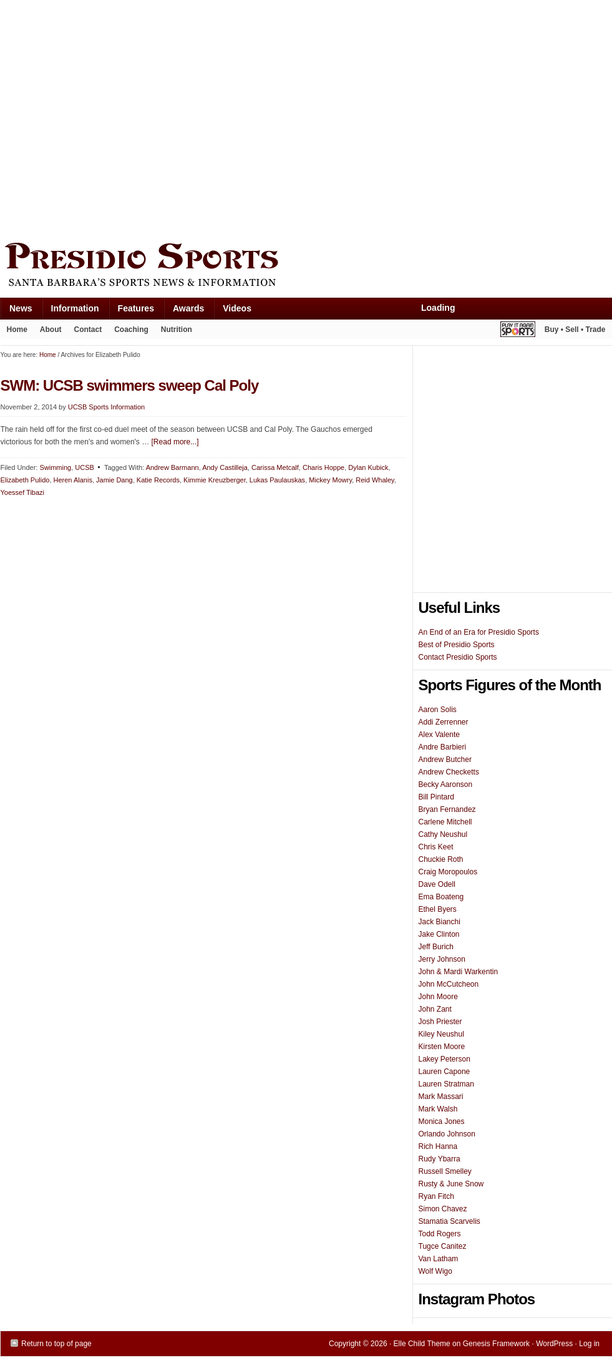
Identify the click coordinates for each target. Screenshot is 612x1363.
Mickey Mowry (330, 480)
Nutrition (176, 329)
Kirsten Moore (442, 1046)
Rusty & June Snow (451, 1184)
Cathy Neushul (443, 834)
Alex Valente (439, 734)
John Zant (435, 1009)
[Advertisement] (118, 118)
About (48, 332)
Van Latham (439, 1258)
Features (131, 311)
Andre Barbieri (443, 747)
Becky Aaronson (446, 784)
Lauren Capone (444, 1071)
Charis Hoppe (323, 467)
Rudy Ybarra (439, 1159)
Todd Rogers (440, 1233)
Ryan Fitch (436, 1196)
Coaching (131, 329)
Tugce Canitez (443, 1246)
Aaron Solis (438, 709)
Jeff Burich (436, 946)
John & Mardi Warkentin (458, 971)
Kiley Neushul (441, 1034)
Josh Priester (440, 1021)
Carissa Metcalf (275, 467)
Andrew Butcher (445, 759)
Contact (88, 329)
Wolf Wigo (435, 1271)
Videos (237, 308)
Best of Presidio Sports (457, 644)
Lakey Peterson (444, 1059)
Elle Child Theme (422, 1343)
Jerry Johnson (442, 959)
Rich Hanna (438, 1146)
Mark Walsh (438, 1109)
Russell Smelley (445, 1171)
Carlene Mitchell (445, 822)
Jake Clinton (439, 934)
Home (17, 329)
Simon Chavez (443, 1208)
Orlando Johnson (447, 1134)
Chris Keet (436, 847)
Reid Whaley (375, 480)
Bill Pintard (436, 797)
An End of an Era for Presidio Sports (479, 632)
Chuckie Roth (441, 859)
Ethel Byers (438, 909)
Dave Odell (437, 884)
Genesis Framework (496, 1343)
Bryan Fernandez (447, 809)
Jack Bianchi (439, 921)
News (16, 311)
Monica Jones (442, 1121)
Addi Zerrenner (444, 722)
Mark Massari (441, 1096)
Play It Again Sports (517, 331)
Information (70, 311)
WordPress (554, 1343)
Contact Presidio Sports (458, 657)
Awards (183, 311)
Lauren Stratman (446, 1084)
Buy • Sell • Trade (575, 329)
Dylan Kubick (368, 467)
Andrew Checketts (449, 772)
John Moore (438, 996)
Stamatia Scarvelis (449, 1221)
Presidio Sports (306, 266)
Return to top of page (56, 1343)
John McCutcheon (449, 984)
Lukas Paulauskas (277, 480)
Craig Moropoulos (448, 871)
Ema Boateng (441, 896)
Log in (589, 1343)
